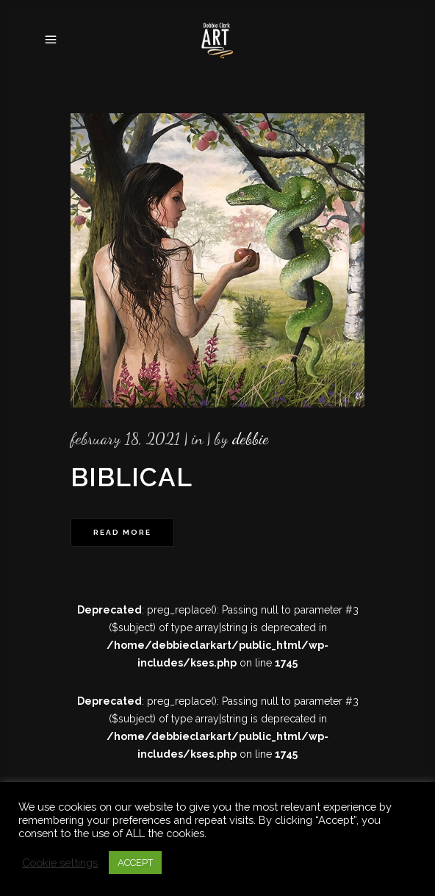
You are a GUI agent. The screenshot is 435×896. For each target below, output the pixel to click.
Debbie (250, 438)
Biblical (132, 477)
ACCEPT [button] (135, 862)
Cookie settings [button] (60, 862)
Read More (122, 532)
